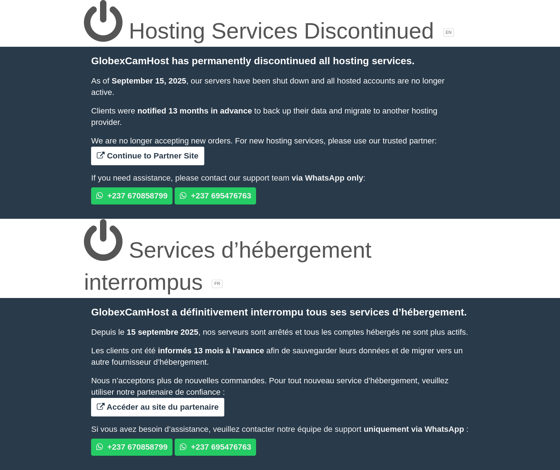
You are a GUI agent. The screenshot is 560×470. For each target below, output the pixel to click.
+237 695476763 (215, 195)
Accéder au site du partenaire (158, 407)
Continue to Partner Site (148, 155)
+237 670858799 (132, 195)
